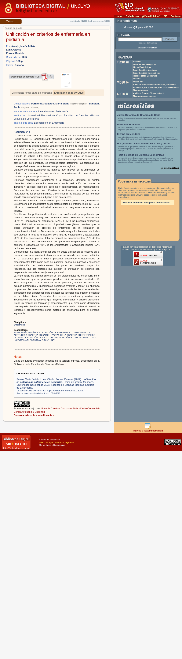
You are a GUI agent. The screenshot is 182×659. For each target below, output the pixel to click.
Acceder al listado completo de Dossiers (146, 202)
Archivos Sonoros (148, 93)
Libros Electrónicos (142, 67)
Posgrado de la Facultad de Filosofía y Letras (143, 143)
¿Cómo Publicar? (151, 16)
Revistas (137, 62)
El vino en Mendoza (128, 134)
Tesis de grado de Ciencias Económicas (140, 154)
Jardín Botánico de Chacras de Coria (138, 115)
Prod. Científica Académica (145, 70)
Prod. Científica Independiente (146, 73)
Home (119, 16)
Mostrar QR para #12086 (138, 27)
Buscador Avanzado (147, 47)
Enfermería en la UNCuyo (69, 92)
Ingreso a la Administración (148, 429)
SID (165, 16)
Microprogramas (140, 90)
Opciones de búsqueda (148, 43)
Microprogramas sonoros (144, 96)
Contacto (175, 16)
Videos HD (138, 82)
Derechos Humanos (128, 124)
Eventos (136, 79)
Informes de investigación (144, 64)
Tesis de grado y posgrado (145, 76)
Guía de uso (132, 16)
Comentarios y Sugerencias (52, 445)
